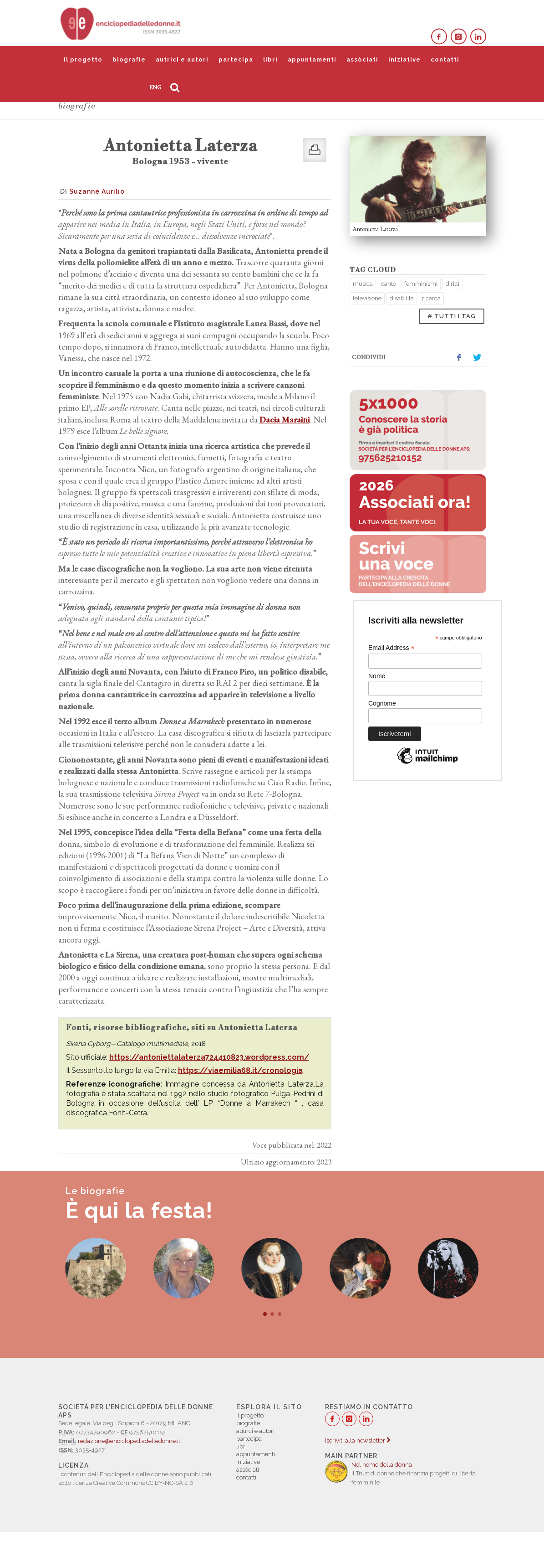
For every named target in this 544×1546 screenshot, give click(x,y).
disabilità (402, 298)
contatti (445, 59)
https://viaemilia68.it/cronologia (240, 1070)
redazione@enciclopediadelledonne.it (129, 1441)
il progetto (83, 59)
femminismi (420, 283)
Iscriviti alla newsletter (357, 1440)
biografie (129, 59)
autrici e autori (182, 59)
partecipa (236, 59)
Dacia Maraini (284, 419)
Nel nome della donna (381, 1464)
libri (270, 59)
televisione (367, 298)
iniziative (404, 59)
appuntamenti (312, 59)
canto (388, 283)
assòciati (362, 59)
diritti (452, 283)
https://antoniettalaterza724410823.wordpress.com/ (209, 1057)
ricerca (431, 298)
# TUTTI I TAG (451, 316)
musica (363, 283)
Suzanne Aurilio (97, 191)
